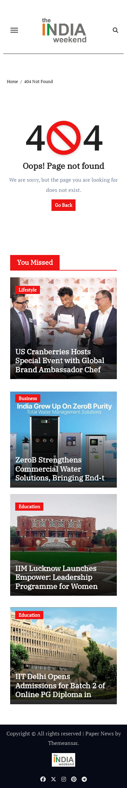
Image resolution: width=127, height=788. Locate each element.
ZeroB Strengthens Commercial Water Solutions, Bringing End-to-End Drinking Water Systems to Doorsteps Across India (63, 482)
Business (28, 398)
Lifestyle (28, 290)
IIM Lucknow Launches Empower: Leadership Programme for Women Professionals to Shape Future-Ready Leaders (56, 586)
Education (29, 506)
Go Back (63, 205)
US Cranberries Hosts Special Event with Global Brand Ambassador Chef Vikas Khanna (59, 365)
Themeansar (63, 743)
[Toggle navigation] (14, 30)
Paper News (99, 733)
